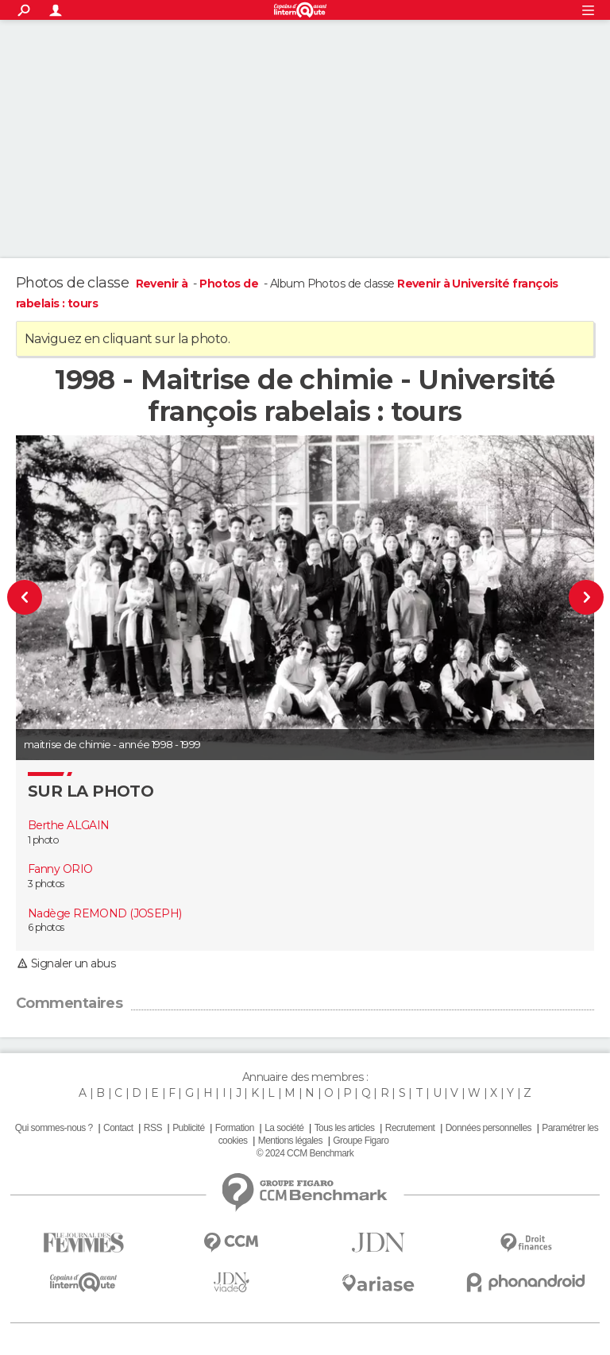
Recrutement (410, 1127)
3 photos (46, 884)
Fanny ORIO (60, 869)
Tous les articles (345, 1127)
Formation (234, 1127)
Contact (118, 1127)
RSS (153, 1127)
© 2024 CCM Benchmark (305, 1153)
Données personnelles (488, 1127)
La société (283, 1127)
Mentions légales (290, 1140)
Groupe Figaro (360, 1140)
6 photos (46, 927)
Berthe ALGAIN (69, 825)
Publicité (188, 1127)
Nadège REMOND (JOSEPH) (105, 913)
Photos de (230, 283)
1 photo (43, 840)
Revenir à (163, 283)
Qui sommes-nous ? (54, 1127)
